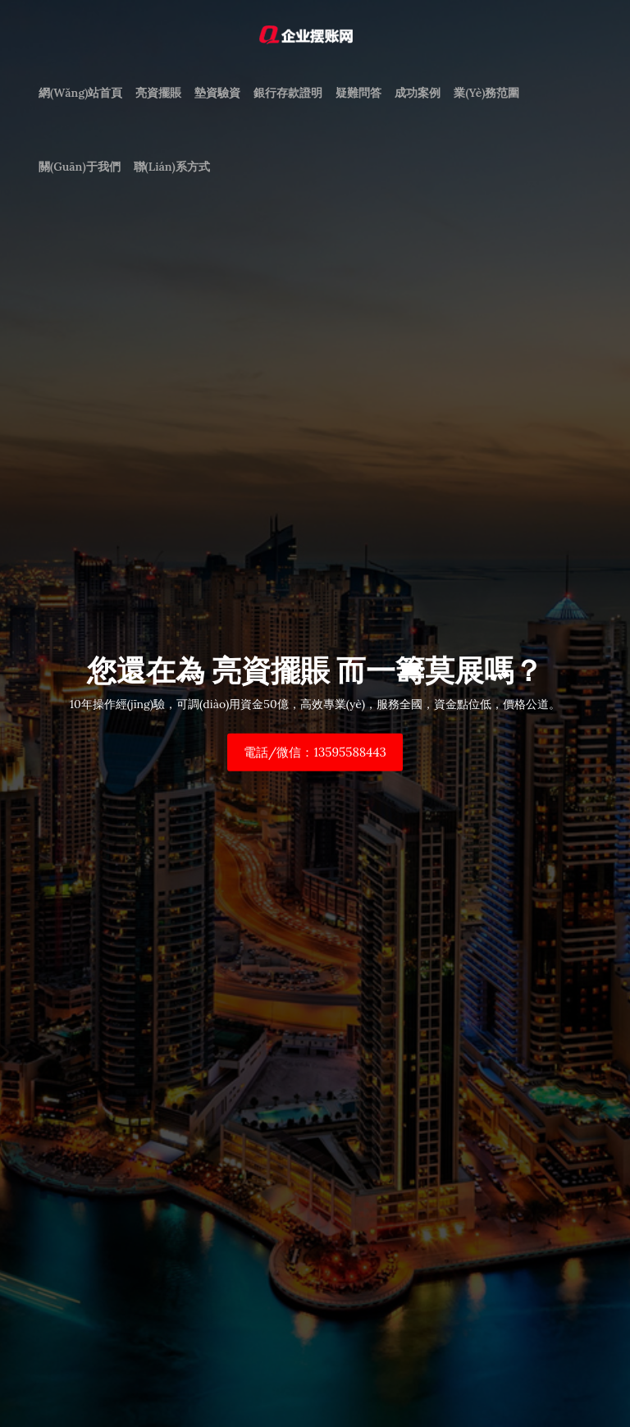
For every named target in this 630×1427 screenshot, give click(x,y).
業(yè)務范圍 (486, 92)
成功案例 (418, 92)
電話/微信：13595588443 (315, 752)
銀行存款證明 (287, 92)
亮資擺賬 (158, 92)
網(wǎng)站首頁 (80, 92)
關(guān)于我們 (80, 166)
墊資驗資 (217, 92)
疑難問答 (358, 92)
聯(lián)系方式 (172, 166)
